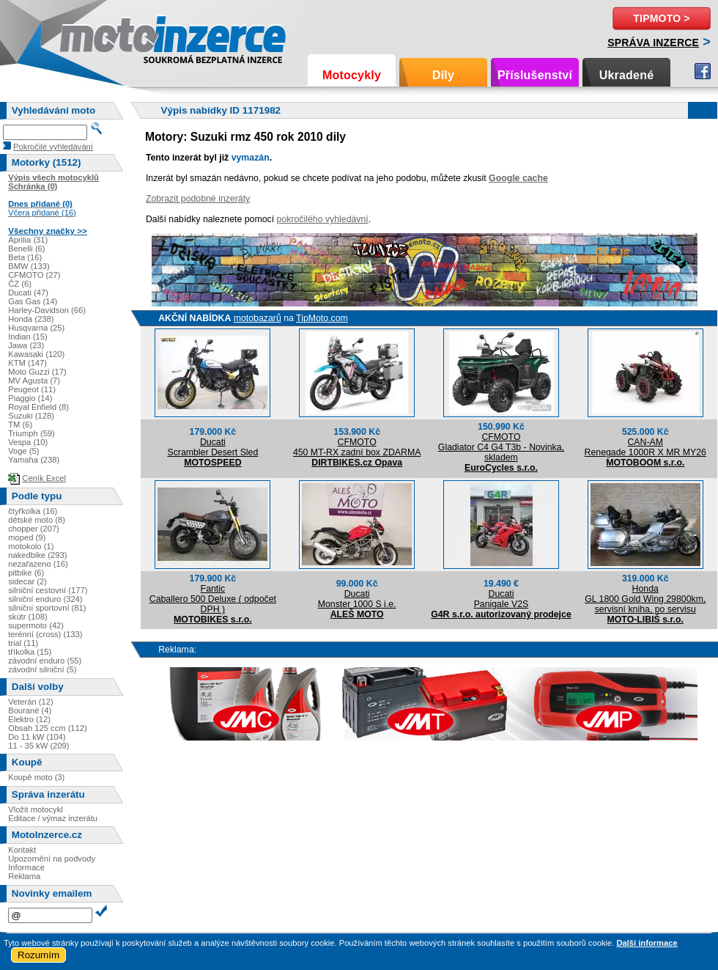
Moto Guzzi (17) (37, 371)
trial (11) (23, 643)
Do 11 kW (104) (36, 736)
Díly (443, 75)
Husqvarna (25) (36, 327)
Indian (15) (28, 336)
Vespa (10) (28, 442)
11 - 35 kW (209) (38, 745)
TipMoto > (661, 18)
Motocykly (351, 75)
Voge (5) (23, 451)
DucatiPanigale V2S (501, 599)
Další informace (646, 942)
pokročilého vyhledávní (323, 219)
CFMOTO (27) (34, 275)
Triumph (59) (31, 433)
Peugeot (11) (32, 389)
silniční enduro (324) (45, 599)
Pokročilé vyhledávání (53, 146)
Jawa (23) (26, 345)
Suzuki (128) (31, 415)
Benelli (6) (26, 248)
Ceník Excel (44, 478)
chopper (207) (33, 528)
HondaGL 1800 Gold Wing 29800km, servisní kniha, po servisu (645, 599)
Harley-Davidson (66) (47, 310)
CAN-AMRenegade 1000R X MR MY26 (645, 447)
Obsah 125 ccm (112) (47, 728)
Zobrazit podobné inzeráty (198, 199)
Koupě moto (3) (36, 777)
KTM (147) (27, 363)
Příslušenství (534, 75)
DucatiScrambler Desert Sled (212, 447)
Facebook (703, 71)
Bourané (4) (29, 710)
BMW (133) (29, 266)
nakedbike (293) (37, 555)
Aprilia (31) (28, 239)
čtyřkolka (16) (32, 511)
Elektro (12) (29, 719)
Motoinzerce (91, 36)
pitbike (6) (26, 572)
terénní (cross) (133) (45, 634)
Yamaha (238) (33, 459)
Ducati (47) (28, 292)
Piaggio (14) (30, 398)
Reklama (24, 876)
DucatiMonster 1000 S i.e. (357, 599)
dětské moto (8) (36, 519)
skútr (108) (27, 616)
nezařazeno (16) (37, 563)
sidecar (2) (27, 581)
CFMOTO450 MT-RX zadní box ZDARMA (357, 447)
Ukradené (626, 75)
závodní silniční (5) (42, 669)
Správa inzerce (653, 42)
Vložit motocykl (35, 809)
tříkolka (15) (29, 651)
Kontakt (22, 849)
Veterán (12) (30, 701)
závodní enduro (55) (44, 660)
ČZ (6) (20, 283)
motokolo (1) (30, 546)
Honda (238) (30, 319)
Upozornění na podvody (51, 858)
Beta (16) (25, 257)
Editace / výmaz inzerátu (52, 818)
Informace (26, 867)
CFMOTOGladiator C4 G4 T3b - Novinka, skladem (501, 447)
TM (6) (20, 424)
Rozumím (38, 954)
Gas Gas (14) (32, 301)
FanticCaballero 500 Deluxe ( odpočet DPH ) (212, 599)
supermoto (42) (36, 625)
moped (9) (26, 537)
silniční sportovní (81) (47, 607)
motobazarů (257, 318)
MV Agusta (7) (34, 380)
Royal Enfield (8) (38, 407)
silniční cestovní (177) (47, 590)
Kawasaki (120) (36, 354)
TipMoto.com (322, 318)
